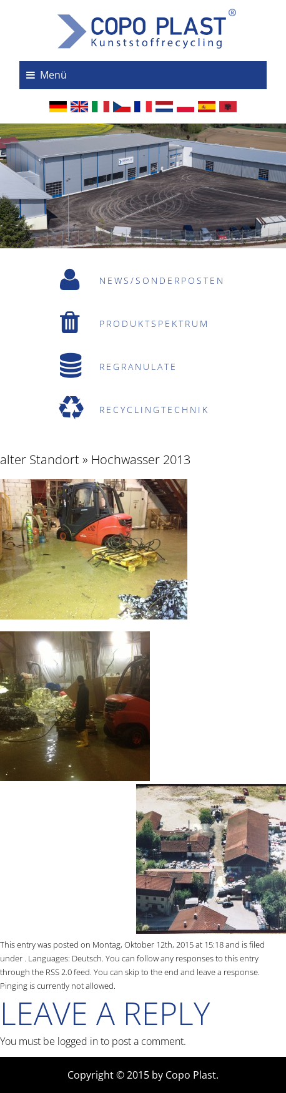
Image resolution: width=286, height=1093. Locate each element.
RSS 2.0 (59, 972)
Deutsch (87, 958)
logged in (77, 1041)
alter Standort (39, 459)
